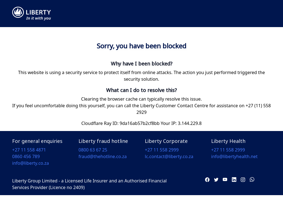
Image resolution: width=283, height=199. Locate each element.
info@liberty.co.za (30, 163)
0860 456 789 (26, 156)
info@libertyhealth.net (234, 156)
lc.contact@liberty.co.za (169, 156)
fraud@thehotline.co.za (102, 156)
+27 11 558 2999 (162, 150)
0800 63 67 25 (92, 150)
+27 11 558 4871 (29, 150)
